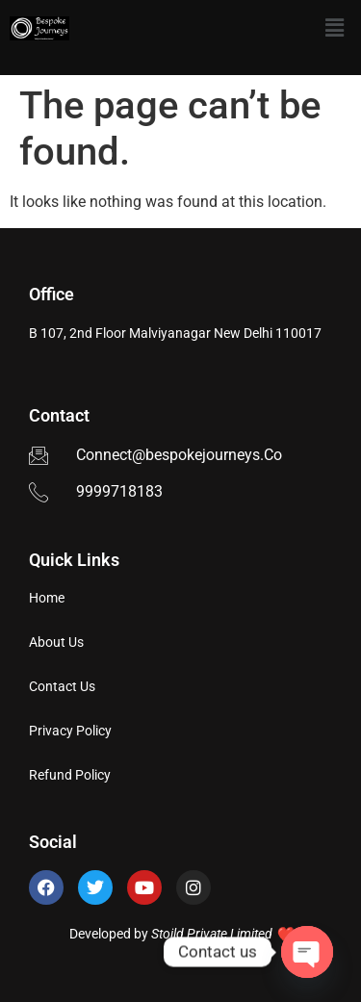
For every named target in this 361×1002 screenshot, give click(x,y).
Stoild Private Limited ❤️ (221, 933)
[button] (335, 28)
